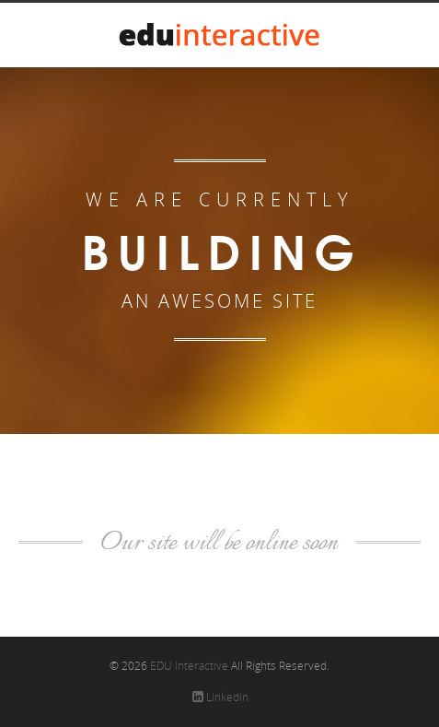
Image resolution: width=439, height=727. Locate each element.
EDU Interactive (189, 666)
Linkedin (220, 697)
